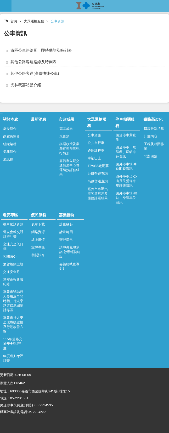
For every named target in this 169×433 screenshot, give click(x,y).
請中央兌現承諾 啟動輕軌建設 (69, 251)
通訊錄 (8, 159)
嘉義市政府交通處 (90, 6)
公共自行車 (96, 143)
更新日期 (6, 375)
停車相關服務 (125, 122)
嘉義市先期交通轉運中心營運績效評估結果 (69, 167)
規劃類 (64, 136)
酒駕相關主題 (13, 264)
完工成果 (66, 128)
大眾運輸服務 (34, 21)
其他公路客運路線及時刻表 (33, 62)
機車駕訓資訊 (13, 224)
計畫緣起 (66, 224)
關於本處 (10, 119)
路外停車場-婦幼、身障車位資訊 (126, 197)
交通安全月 (11, 272)
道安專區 (10, 215)
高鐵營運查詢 (98, 181)
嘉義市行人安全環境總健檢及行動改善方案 (13, 324)
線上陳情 (38, 239)
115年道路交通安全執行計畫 (13, 343)
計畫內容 (150, 136)
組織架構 (10, 144)
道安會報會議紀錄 (13, 282)
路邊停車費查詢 (126, 137)
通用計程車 (96, 150)
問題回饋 (150, 156)
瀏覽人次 (6, 383)
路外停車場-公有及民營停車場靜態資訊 (126, 180)
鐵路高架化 (153, 119)
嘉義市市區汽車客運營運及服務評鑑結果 (98, 193)
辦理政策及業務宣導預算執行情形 (69, 148)
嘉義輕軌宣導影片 (69, 266)
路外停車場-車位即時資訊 (126, 166)
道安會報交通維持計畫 (13, 234)
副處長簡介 (11, 136)
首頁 (14, 21)
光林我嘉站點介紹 (26, 85)
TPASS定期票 (98, 166)
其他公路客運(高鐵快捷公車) (35, 73)
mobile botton (5, 6)
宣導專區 (38, 247)
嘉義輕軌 (66, 215)
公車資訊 (57, 21)
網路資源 (38, 232)
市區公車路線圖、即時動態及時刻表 (41, 50)
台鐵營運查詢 (98, 173)
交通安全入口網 (13, 246)
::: (1, 14)
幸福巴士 (94, 158)
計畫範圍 (66, 232)
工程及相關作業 (154, 146)
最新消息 (38, 119)
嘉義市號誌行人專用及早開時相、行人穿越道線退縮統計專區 (13, 301)
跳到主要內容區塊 (2, 2)
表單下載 (38, 224)
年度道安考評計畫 (13, 358)
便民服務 (38, 215)
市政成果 (66, 119)
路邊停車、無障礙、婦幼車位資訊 (126, 151)
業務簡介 (10, 152)
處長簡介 (10, 128)
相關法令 (10, 256)
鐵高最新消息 (154, 128)
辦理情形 (66, 239)
